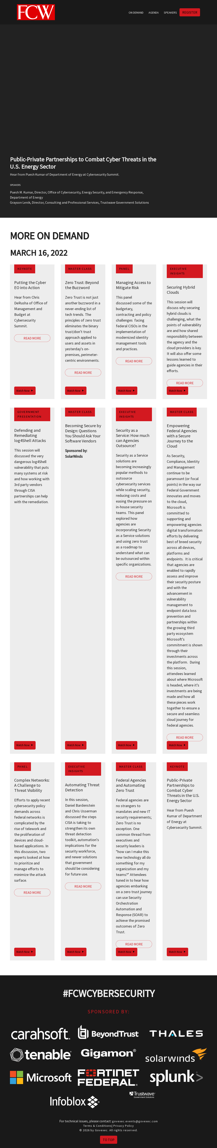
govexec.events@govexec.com (135, 1121)
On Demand (136, 12)
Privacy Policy (123, 1126)
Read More (32, 338)
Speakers (170, 12)
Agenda (154, 12)
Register (189, 12)
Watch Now (24, 391)
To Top (108, 1140)
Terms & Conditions (97, 1126)
